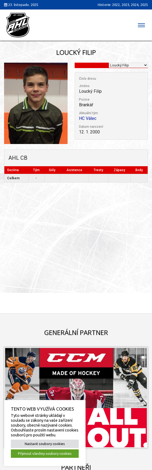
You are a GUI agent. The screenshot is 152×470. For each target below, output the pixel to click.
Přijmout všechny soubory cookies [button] (45, 453)
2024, (135, 5)
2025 (144, 5)
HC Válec (87, 118)
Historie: (104, 5)
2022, (116, 5)
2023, (126, 5)
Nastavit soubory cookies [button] (45, 444)
